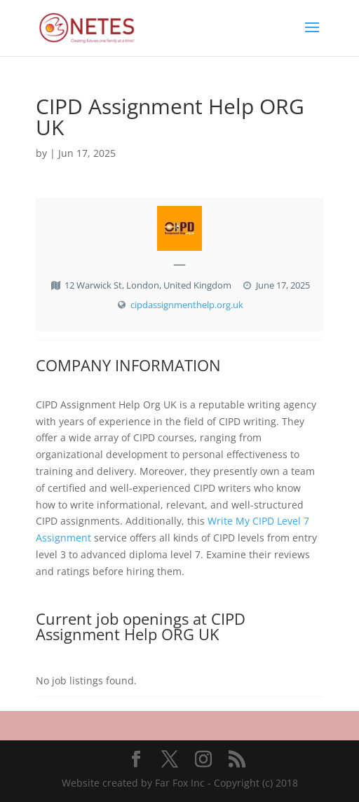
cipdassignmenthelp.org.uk (186, 304)
